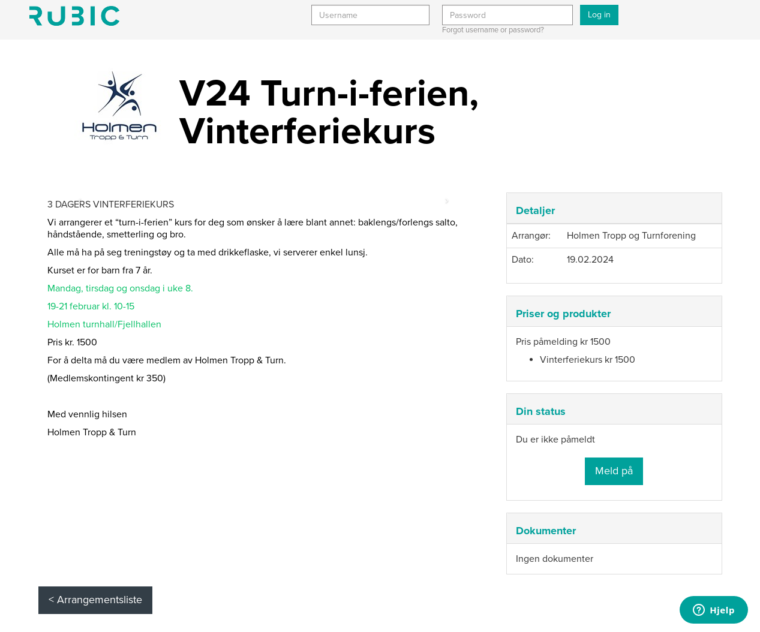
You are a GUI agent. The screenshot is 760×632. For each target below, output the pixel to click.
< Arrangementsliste (95, 599)
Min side (74, 16)
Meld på (614, 470)
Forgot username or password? (493, 30)
